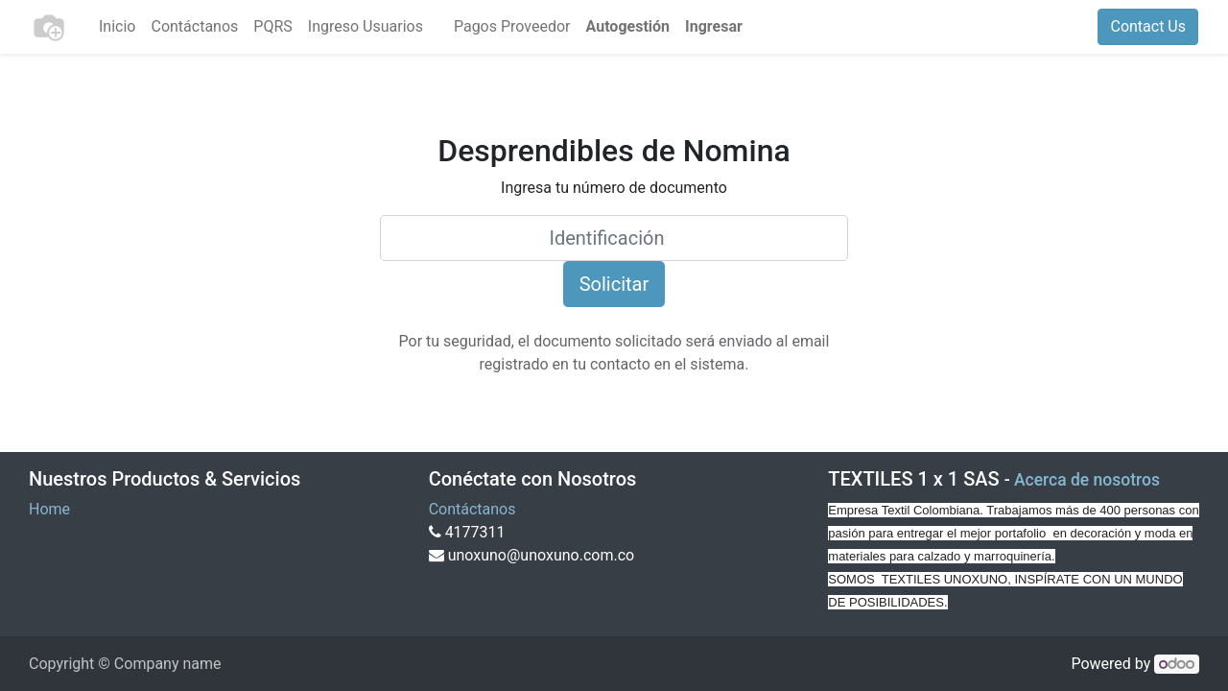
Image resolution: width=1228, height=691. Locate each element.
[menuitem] (117, 27)
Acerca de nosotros (1087, 479)
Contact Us (1148, 26)
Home (49, 509)
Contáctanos (472, 509)
